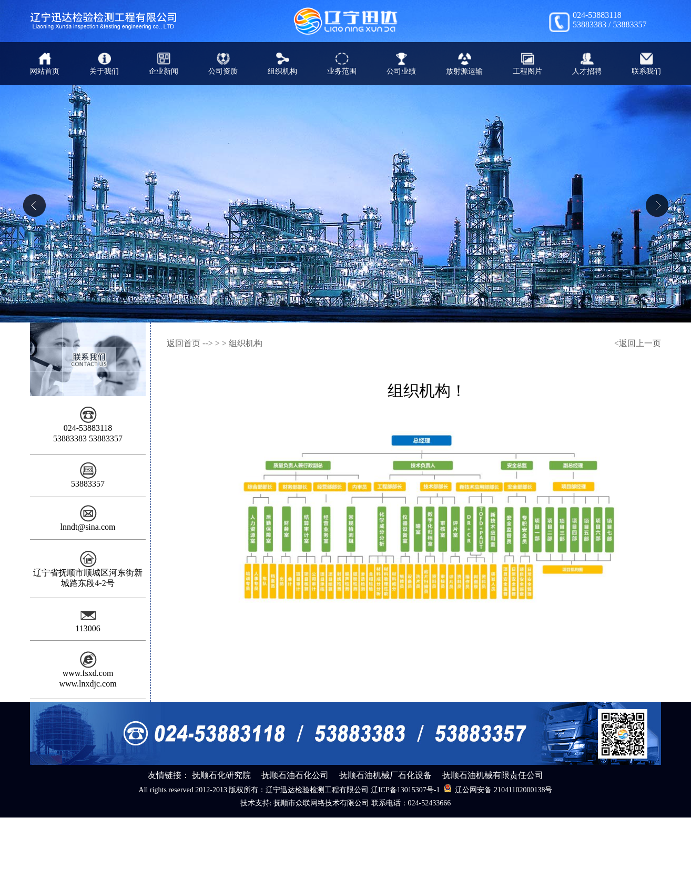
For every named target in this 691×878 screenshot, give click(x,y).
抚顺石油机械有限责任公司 (492, 775)
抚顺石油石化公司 (295, 775)
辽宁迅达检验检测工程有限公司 (317, 790)
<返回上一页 (637, 343)
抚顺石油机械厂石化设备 (385, 775)
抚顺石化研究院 (221, 775)
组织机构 (245, 343)
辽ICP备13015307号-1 (405, 790)
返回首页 (183, 343)
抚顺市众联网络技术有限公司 (321, 803)
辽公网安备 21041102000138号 (497, 788)
